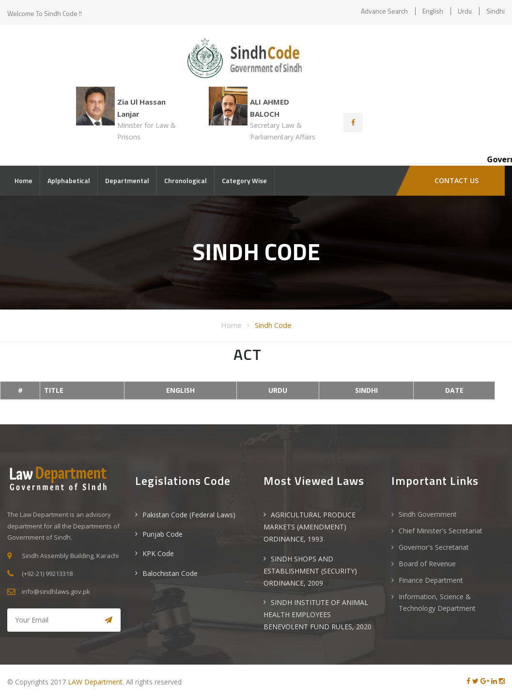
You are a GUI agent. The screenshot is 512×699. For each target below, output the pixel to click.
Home (23, 180)
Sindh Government (428, 514)
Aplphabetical (68, 180)
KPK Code (158, 553)
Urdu (465, 11)
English (432, 11)
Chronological (185, 180)
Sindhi (495, 11)
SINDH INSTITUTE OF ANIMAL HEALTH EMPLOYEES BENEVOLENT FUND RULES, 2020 (318, 614)
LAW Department (95, 681)
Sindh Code (273, 325)
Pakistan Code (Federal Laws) (188, 514)
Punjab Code (162, 534)
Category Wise (244, 180)
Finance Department (431, 580)
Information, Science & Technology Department (437, 602)
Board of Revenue (427, 563)
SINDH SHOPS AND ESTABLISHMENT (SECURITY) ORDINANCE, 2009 (310, 571)
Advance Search (384, 11)
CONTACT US (456, 180)
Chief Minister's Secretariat (440, 530)
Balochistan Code (170, 573)
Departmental (127, 180)
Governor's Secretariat (434, 547)
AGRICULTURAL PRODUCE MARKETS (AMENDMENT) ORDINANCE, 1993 (310, 527)
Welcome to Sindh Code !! (44, 13)
